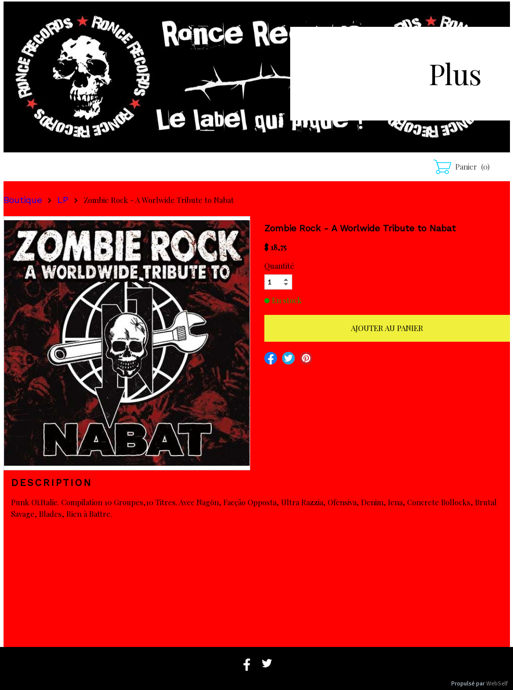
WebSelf (497, 683)
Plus (455, 73)
